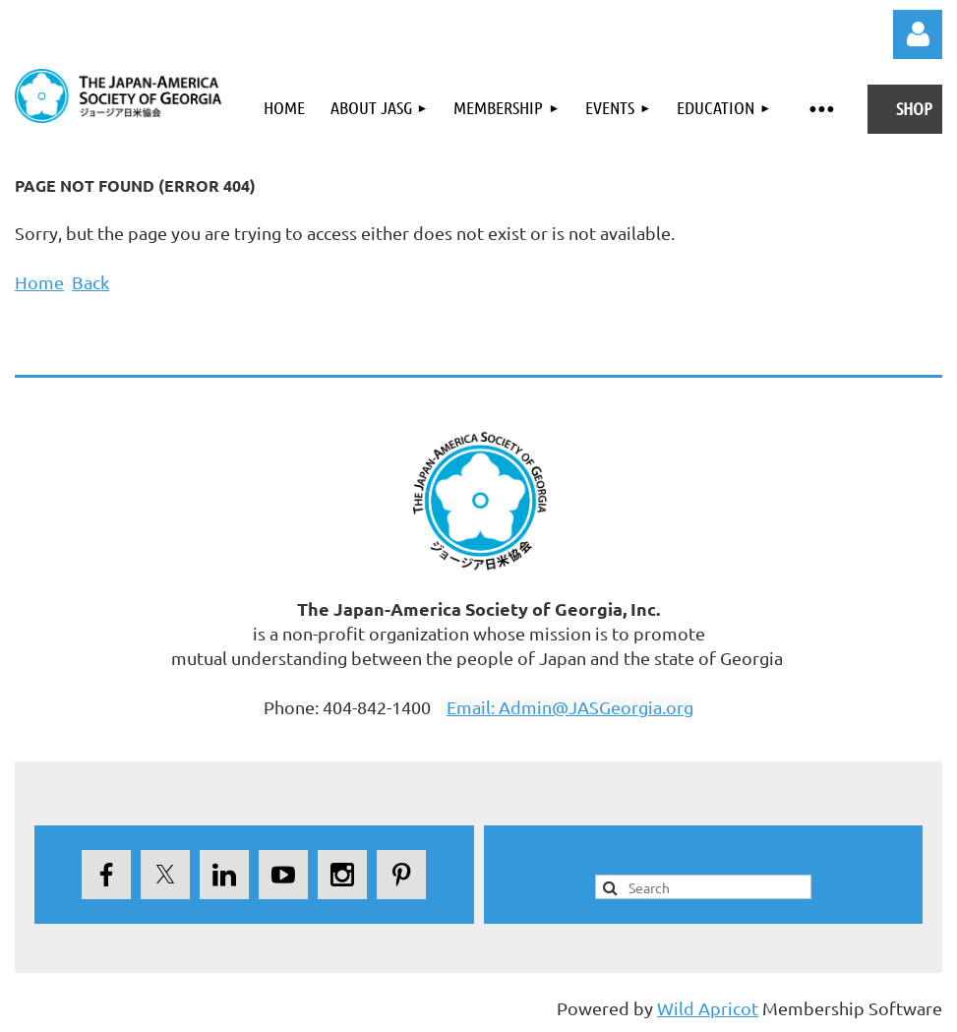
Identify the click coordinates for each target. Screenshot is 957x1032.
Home (39, 282)
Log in (917, 34)
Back (90, 282)
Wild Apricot (707, 1008)
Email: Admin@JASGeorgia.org (570, 707)
